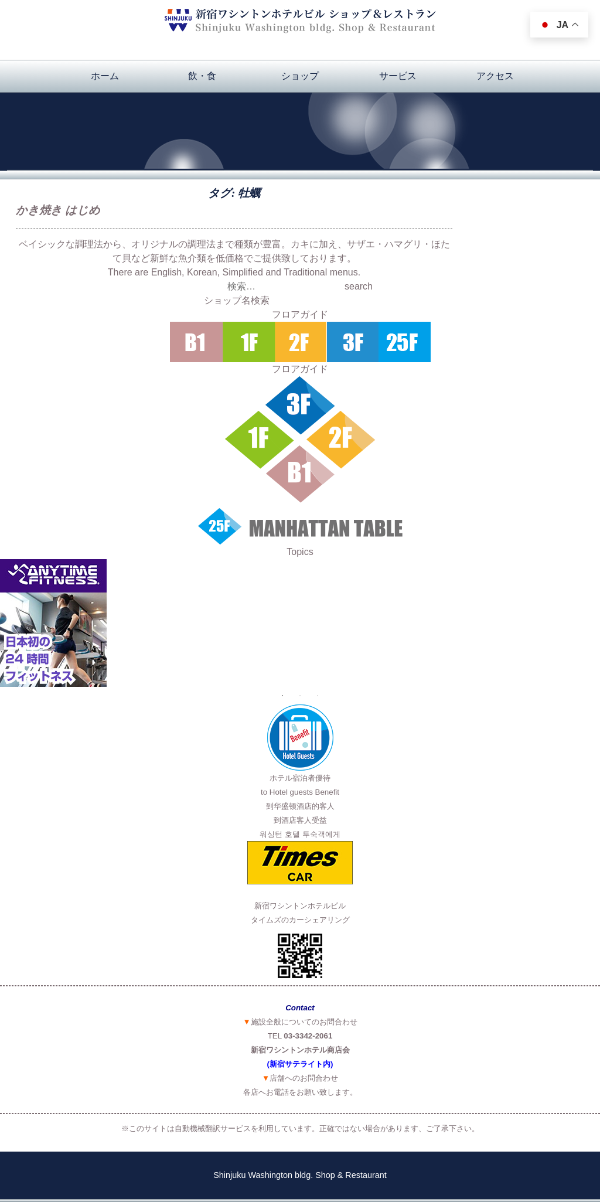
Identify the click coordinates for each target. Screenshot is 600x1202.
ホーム (105, 76)
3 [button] (317, 696)
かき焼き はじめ (58, 210)
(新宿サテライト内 (298, 1064)
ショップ (300, 76)
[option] (300, 623)
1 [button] (282, 696)
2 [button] (300, 696)
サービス (398, 76)
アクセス (495, 76)
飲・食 (202, 76)
